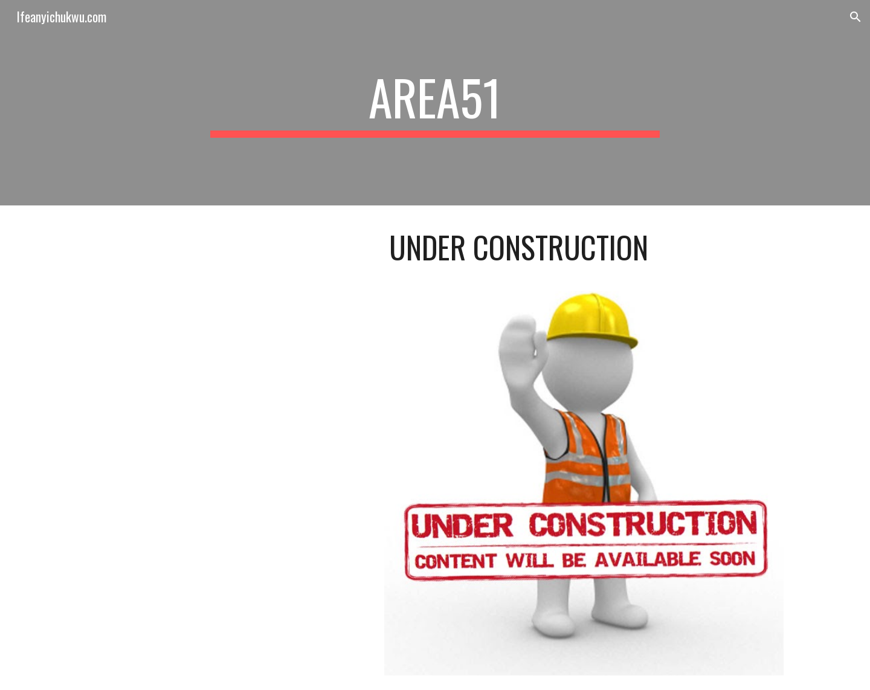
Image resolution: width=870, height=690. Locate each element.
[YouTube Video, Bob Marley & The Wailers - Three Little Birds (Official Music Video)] (226, 299)
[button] (855, 16)
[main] (435, 103)
